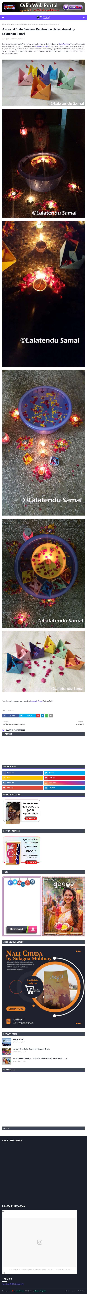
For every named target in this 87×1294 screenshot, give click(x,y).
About (74, 1291)
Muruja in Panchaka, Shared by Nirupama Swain (31, 1049)
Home (4, 24)
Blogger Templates (40, 1291)
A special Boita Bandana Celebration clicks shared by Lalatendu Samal (40, 1058)
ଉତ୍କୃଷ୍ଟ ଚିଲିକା (18, 1039)
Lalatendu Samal (41, 46)
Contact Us (81, 1291)
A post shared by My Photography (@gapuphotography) (28, 1269)
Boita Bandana (64, 44)
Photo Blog (10, 24)
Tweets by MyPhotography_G (12, 1284)
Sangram (7, 39)
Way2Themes (20, 1291)
